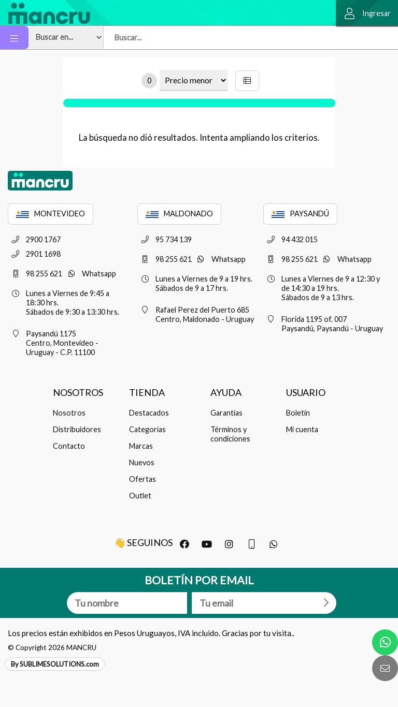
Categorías (147, 429)
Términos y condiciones (230, 434)
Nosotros (69, 412)
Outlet (140, 495)
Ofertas (142, 479)
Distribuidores (77, 429)
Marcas (141, 445)
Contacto (69, 445)
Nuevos (141, 462)
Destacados (149, 412)
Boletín (298, 412)
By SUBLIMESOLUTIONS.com (55, 664)
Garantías (226, 412)
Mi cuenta (302, 429)
